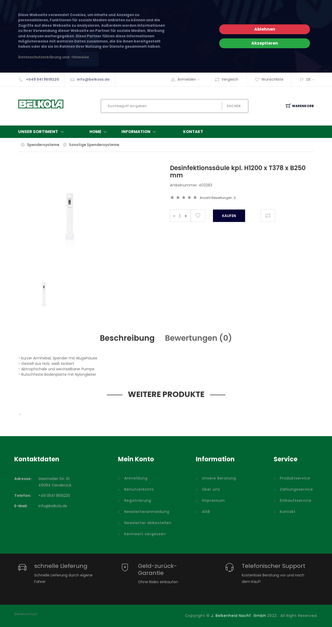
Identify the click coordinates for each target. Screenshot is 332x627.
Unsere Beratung (219, 478)
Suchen (234, 106)
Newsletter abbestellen (147, 522)
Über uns (211, 489)
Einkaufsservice (296, 500)
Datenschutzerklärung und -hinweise (53, 57)
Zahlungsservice (296, 489)
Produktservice (295, 478)
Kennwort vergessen (145, 534)
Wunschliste (269, 79)
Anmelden (190, 79)
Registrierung (137, 500)
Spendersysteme (43, 144)
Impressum (213, 500)
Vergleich (226, 79)
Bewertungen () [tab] (198, 338)
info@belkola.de (93, 79)
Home (99, 132)
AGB (206, 511)
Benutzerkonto (139, 489)
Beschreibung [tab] (127, 338)
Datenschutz (25, 614)
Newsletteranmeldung (146, 511)
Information (139, 132)
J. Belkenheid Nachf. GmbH (238, 615)
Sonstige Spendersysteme (94, 144)
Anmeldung (136, 478)
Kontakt (193, 131)
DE (308, 79)
